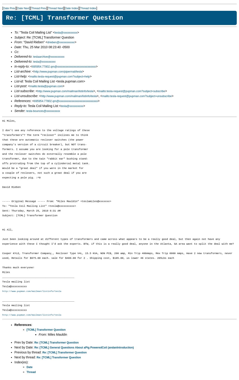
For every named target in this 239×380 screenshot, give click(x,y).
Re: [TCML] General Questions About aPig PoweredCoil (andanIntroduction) (84, 347)
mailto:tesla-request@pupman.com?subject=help (60, 76)
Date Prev (9, 8)
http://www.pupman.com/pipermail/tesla (58, 71)
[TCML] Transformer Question (46, 329)
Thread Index (88, 8)
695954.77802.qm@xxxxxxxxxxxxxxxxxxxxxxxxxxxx (64, 66)
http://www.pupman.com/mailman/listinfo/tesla (65, 91)
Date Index (71, 8)
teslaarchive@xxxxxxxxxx (48, 56)
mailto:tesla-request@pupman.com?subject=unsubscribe (137, 96)
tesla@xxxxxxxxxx (66, 32)
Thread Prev (38, 8)
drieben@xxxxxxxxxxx (61, 42)
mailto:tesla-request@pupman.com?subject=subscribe (132, 91)
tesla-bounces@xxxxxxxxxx (43, 111)
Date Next (23, 8)
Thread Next (55, 8)
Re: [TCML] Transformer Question (56, 342)
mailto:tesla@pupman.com (46, 86)
